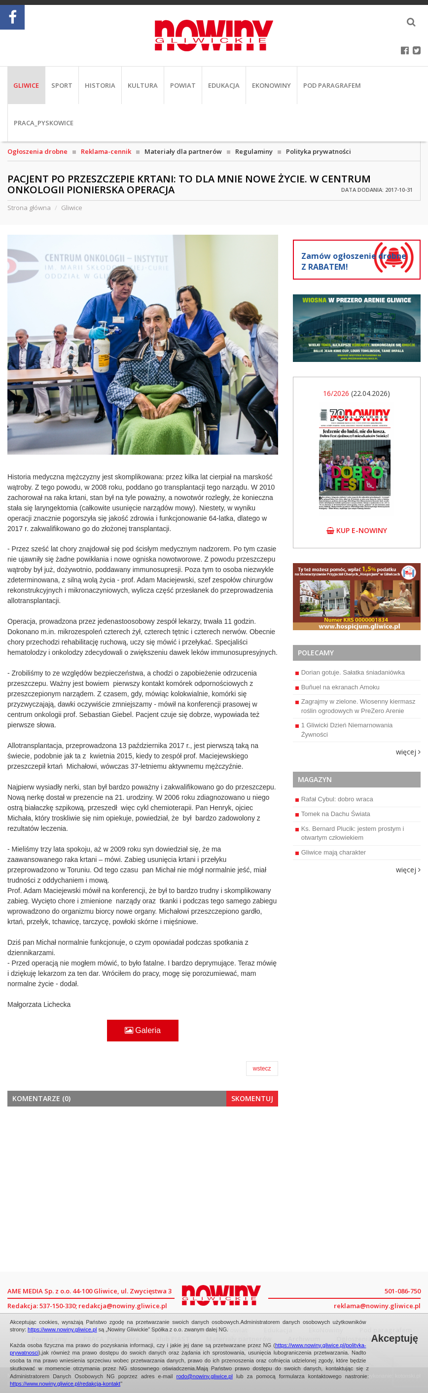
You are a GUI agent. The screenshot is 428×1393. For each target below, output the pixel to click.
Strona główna (29, 207)
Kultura (143, 85)
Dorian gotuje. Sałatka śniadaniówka (350, 672)
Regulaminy (254, 151)
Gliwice (26, 85)
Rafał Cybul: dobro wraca (334, 799)
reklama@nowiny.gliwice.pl (377, 1305)
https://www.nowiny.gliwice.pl (62, 1329)
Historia (100, 85)
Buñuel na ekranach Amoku (337, 687)
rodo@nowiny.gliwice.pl (205, 1376)
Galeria (143, 1030)
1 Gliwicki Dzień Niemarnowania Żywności (344, 729)
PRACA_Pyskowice (43, 122)
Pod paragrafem (332, 85)
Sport (61, 85)
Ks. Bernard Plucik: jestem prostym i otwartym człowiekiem (349, 833)
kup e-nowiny (356, 530)
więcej (408, 751)
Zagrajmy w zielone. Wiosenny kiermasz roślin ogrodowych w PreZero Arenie (355, 706)
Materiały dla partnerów (183, 151)
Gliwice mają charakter (330, 852)
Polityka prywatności (318, 151)
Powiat (183, 85)
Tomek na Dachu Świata (332, 814)
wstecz (262, 1068)
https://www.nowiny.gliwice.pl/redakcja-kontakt (65, 1384)
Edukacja (224, 85)
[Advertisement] (142, 1188)
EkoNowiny (271, 85)
